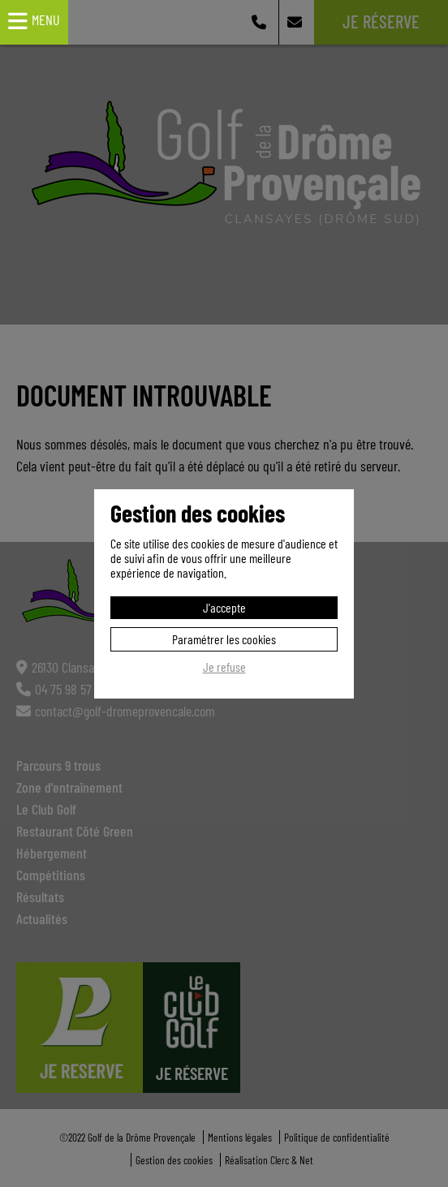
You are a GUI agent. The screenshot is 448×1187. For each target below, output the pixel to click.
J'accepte (224, 607)
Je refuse (224, 667)
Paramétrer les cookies (224, 639)
